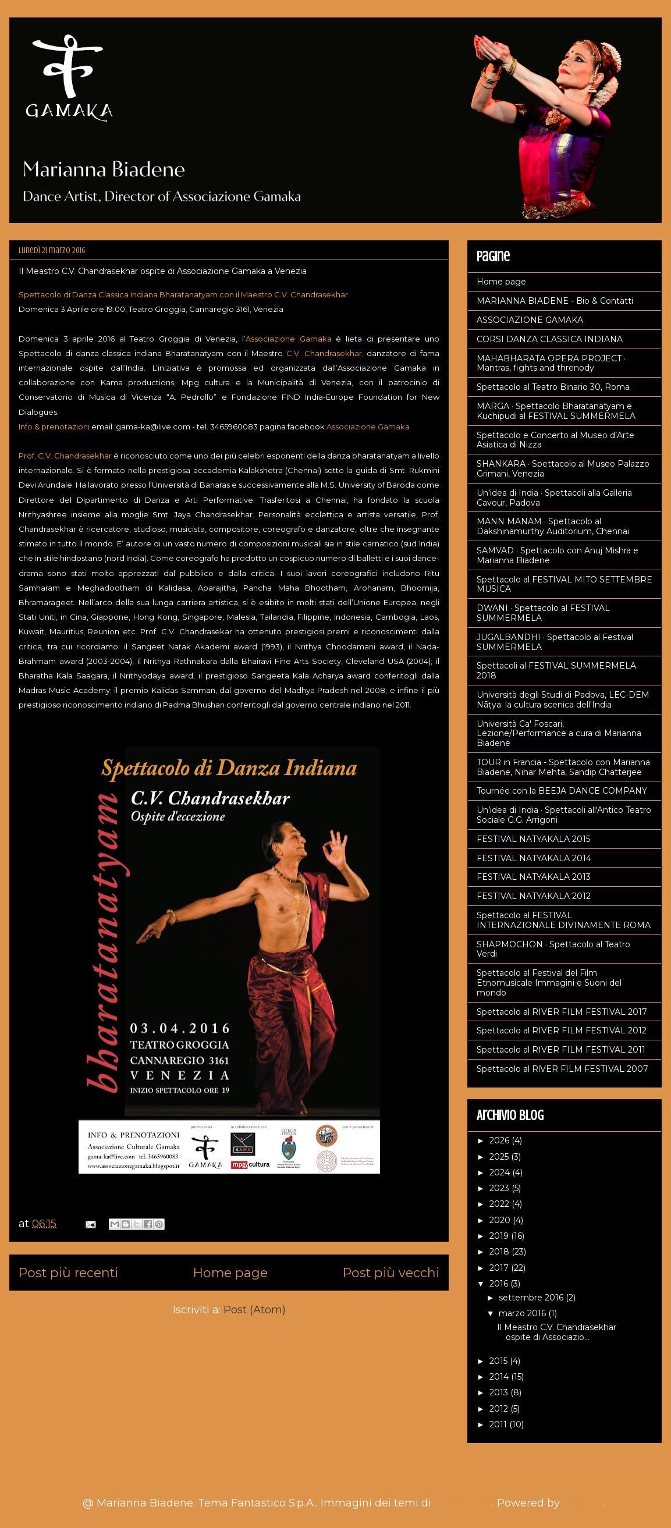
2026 (500, 1140)
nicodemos (463, 1503)
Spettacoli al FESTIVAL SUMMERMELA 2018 (556, 670)
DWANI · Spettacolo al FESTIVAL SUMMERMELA (543, 613)
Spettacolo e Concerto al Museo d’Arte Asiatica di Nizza (555, 440)
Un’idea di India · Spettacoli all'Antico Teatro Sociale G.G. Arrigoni (564, 815)
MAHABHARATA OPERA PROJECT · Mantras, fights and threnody (551, 363)
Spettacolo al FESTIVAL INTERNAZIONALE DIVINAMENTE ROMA (564, 920)
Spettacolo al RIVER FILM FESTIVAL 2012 (562, 1030)
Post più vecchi (391, 1272)
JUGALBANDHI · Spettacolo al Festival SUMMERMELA (555, 642)
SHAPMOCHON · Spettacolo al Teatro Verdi (553, 949)
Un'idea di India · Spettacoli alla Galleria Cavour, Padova (554, 498)
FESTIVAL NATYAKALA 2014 (534, 858)
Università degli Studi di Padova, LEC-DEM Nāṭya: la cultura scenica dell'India (563, 700)
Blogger (583, 1503)
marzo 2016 (523, 1313)
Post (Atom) (254, 1309)
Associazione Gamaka (368, 426)
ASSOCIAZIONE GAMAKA (530, 320)
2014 (500, 1376)
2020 (501, 1220)
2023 (500, 1188)
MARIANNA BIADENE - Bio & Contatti (555, 301)
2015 (499, 1361)
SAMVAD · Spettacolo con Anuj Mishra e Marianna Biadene (557, 555)
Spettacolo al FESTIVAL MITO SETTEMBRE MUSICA (564, 584)
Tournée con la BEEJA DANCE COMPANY (562, 791)
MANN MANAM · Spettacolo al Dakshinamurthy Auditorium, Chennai (553, 526)
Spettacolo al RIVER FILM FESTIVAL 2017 (562, 1012)
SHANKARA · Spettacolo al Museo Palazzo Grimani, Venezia (563, 469)
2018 (500, 1251)
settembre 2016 (532, 1297)
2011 (499, 1424)
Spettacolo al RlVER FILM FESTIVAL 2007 (562, 1069)
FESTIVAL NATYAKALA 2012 (534, 896)
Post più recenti (68, 1272)
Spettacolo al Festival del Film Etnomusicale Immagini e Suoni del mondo (549, 983)
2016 (499, 1283)
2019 (500, 1236)
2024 (500, 1172)
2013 (499, 1392)
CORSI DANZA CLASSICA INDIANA (550, 339)
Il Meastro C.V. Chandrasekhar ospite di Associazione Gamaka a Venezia (163, 271)
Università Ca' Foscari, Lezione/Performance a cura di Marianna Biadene (559, 734)
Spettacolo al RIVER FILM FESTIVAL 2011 (561, 1049)
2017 (500, 1268)
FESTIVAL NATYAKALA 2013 (534, 877)
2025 (500, 1157)
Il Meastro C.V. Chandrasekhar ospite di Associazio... (556, 1332)
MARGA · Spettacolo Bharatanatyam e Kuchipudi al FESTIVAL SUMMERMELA (556, 411)
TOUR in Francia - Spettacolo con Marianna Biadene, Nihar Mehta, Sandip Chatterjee (563, 767)
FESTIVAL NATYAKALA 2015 (533, 839)
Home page (230, 1272)
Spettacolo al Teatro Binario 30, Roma (553, 387)
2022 (500, 1204)
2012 (499, 1408)
